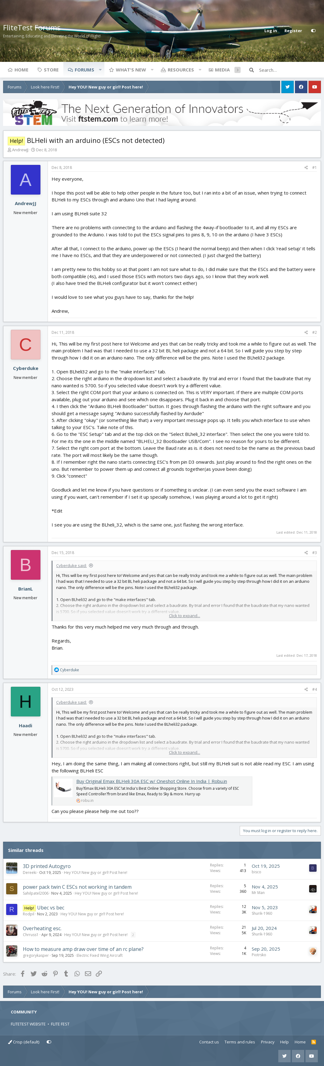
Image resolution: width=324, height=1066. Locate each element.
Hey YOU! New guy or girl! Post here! (95, 872)
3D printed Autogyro (47, 866)
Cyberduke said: (71, 565)
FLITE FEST (60, 1024)
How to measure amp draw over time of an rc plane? (83, 949)
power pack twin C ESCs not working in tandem (77, 886)
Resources (181, 70)
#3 (314, 552)
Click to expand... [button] (184, 615)
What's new (131, 70)
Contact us (209, 1042)
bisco (256, 872)
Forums (84, 70)
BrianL (25, 589)
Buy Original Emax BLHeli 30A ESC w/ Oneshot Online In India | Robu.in (151, 781)
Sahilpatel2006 (35, 893)
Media (222, 70)
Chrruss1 (31, 934)
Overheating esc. (42, 928)
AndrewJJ (20, 150)
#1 (314, 167)
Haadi (25, 725)
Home (21, 70)
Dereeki (29, 872)
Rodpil (28, 914)
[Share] (306, 167)
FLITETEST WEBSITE (28, 1024)
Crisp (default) (23, 1042)
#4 (314, 689)
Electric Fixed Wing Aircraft (100, 955)
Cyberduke (25, 368)
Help (284, 1042)
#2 (314, 332)
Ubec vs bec (50, 907)
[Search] (290, 70)
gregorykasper (36, 955)
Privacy (268, 1042)
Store (51, 70)
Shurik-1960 (262, 913)
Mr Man (258, 892)
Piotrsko (259, 954)
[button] (100, 69)
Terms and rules (240, 1042)
